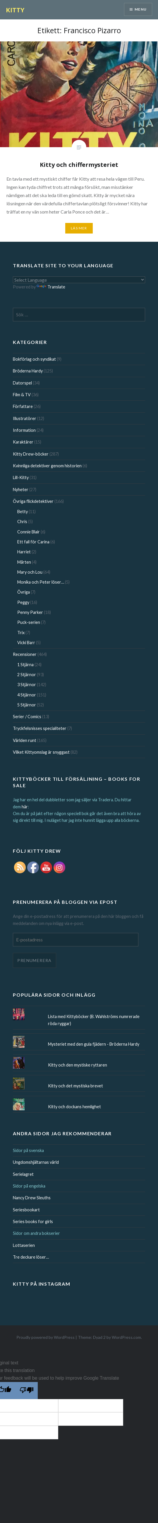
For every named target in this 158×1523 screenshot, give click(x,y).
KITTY (15, 9)
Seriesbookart (26, 1209)
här (25, 806)
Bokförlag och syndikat (34, 359)
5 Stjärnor (26, 704)
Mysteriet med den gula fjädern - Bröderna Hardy (93, 1044)
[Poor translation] (27, 1390)
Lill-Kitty (21, 477)
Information (24, 430)
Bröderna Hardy (28, 370)
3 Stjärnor (26, 684)
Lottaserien (24, 1245)
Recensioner (25, 654)
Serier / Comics (27, 716)
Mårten (24, 562)
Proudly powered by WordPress (45, 1337)
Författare (23, 406)
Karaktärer (23, 441)
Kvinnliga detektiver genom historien (47, 465)
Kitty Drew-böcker (31, 453)
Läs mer (79, 228)
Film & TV (22, 394)
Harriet (24, 551)
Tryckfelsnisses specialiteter (39, 728)
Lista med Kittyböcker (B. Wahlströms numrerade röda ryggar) (94, 1020)
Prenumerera (34, 960)
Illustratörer (24, 418)
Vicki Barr (26, 642)
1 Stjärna (25, 664)
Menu (141, 9)
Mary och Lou (29, 572)
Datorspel (22, 382)
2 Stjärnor (26, 674)
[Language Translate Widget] (79, 279)
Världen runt (24, 740)
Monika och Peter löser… (40, 582)
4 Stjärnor (26, 694)
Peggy (23, 602)
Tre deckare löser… (31, 1257)
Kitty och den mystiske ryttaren (77, 1064)
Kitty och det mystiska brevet (75, 1085)
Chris (22, 521)
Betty (22, 511)
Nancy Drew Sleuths (32, 1197)
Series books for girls (33, 1221)
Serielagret (23, 1174)
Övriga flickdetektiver (33, 501)
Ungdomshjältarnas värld (36, 1162)
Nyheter (20, 489)
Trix (21, 632)
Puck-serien (28, 622)
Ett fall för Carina (33, 541)
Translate (51, 286)
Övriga (23, 592)
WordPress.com (126, 1337)
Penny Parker (30, 612)
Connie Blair (28, 531)
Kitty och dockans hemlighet (74, 1106)
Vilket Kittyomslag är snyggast (41, 752)
